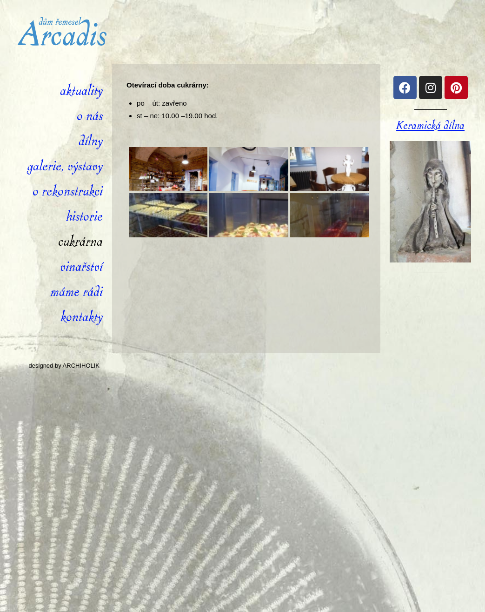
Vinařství (81, 267)
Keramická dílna (430, 125)
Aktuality (81, 91)
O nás (90, 116)
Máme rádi (76, 292)
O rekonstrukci (68, 191)
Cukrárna (80, 241)
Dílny (91, 141)
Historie (84, 216)
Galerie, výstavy (65, 166)
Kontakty (81, 317)
